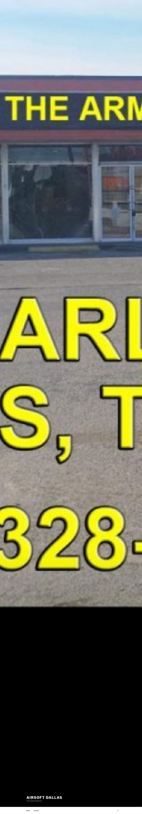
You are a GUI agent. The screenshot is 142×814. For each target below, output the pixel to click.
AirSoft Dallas (44, 797)
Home (28, 810)
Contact (36, 810)
